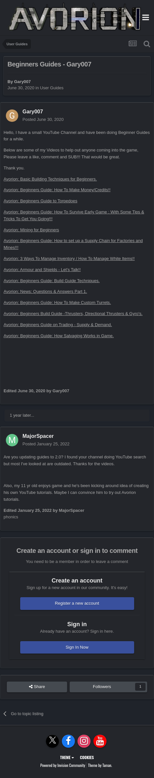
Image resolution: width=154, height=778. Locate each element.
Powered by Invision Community (62, 765)
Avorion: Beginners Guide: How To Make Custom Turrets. (57, 302)
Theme (67, 757)
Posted (43, 119)
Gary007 (22, 81)
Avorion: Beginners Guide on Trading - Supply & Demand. (58, 324)
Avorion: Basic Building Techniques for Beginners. (50, 179)
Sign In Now (76, 647)
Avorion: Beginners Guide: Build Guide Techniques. (52, 280)
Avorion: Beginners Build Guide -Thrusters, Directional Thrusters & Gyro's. (73, 313)
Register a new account (77, 603)
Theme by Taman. (100, 765)
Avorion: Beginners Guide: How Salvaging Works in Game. (59, 335)
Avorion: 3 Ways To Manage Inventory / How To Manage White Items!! (69, 258)
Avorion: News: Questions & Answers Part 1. (45, 291)
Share (37, 687)
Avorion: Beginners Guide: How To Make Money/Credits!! (57, 189)
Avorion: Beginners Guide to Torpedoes (40, 200)
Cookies (87, 757)
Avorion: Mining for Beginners (31, 229)
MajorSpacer (38, 436)
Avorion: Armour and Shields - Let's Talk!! (42, 269)
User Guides (51, 87)
